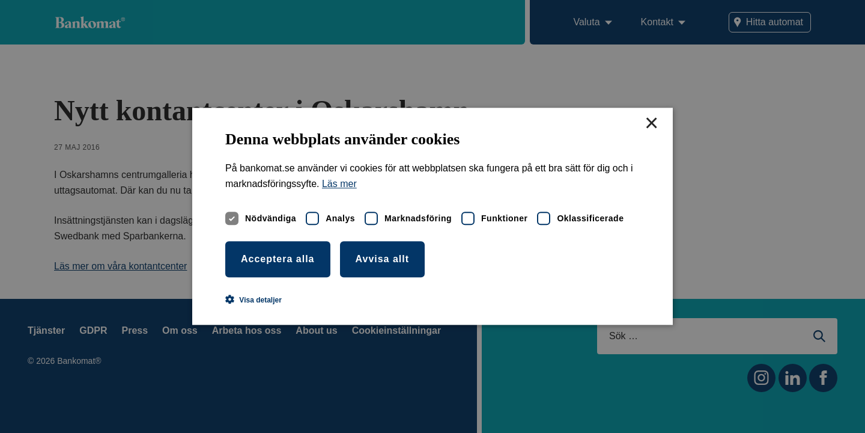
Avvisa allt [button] (383, 259)
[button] (253, 300)
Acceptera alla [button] (278, 259)
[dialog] (432, 216)
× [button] (651, 124)
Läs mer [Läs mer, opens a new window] (339, 184)
